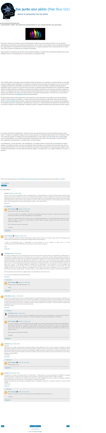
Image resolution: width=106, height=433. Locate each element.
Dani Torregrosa (12, 209)
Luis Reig (6, 253)
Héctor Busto (7, 296)
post (60, 136)
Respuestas (8, 206)
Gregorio (6, 373)
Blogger (40, 431)
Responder (6, 203)
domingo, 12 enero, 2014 (15, 193)
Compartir (4, 185)
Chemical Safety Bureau (13, 101)
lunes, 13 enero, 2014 (14, 343)
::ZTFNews (62, 179)
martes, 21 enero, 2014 (23, 391)
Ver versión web (35, 429)
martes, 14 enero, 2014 (23, 362)
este (54, 46)
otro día (49, 136)
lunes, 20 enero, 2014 (14, 373)
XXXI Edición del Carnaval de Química (29, 179)
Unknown (6, 343)
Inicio (35, 426)
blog (25, 48)
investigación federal (21, 94)
